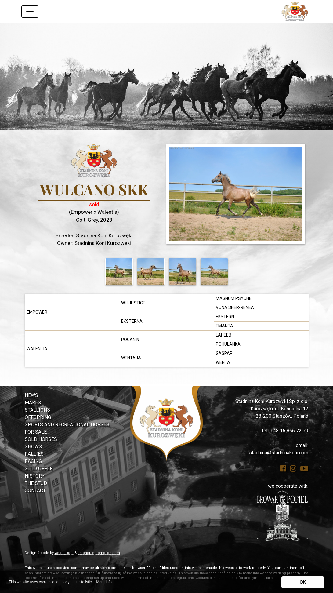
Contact (35, 490)
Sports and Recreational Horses (67, 424)
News (31, 395)
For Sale (36, 432)
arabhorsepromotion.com (99, 553)
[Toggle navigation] (29, 11)
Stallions (37, 410)
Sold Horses (41, 439)
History (35, 476)
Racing (33, 461)
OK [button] (302, 582)
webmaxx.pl (64, 553)
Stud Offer (39, 468)
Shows (33, 446)
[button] (25, 76)
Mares (33, 403)
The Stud (36, 483)
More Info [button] (104, 582)
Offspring (38, 417)
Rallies (34, 454)
